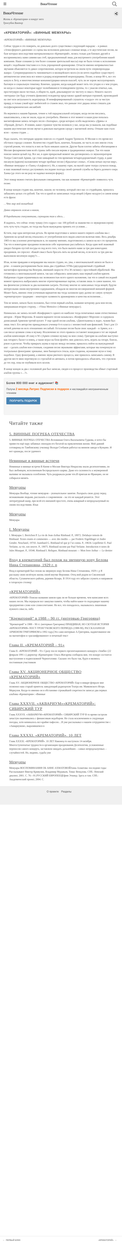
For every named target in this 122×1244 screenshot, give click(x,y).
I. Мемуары (19, 529)
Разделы (66, 791)
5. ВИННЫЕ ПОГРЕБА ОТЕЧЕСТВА (42, 434)
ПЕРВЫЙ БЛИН (13, 1240)
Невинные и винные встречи (34, 461)
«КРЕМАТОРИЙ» (24, 591)
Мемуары (17, 487)
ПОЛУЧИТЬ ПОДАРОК (23, 400)
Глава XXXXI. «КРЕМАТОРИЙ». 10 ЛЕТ (45, 735)
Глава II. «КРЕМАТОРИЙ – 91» (37, 645)
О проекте (53, 791)
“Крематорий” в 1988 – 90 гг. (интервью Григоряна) (54, 618)
